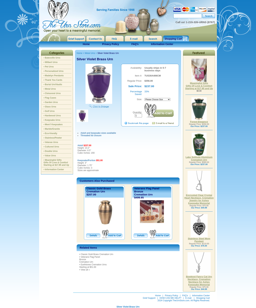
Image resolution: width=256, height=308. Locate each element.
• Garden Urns (51, 102)
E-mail (188, 298)
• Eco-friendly (50, 133)
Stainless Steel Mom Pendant (199, 239)
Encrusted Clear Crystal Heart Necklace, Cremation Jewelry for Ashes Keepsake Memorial (199, 198)
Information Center (162, 44)
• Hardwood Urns (52, 115)
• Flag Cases (50, 98)
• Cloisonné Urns (52, 93)
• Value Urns (50, 155)
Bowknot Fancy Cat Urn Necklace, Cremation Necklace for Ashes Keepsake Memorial (199, 279)
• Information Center (54, 169)
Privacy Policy (110, 44)
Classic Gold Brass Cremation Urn (99, 190)
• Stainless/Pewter (53, 138)
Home (86, 44)
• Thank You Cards (53, 80)
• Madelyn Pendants (54, 75)
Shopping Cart (203, 298)
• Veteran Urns (51, 142)
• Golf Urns (49, 111)
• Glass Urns (50, 106)
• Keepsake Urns (52, 120)
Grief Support (149, 298)
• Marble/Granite (52, 129)
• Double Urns (51, 151)
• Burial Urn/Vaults (53, 84)
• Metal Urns (50, 89)
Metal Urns (90, 53)
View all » (85, 270)
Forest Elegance (199, 120)
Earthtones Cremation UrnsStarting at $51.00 (93, 265)
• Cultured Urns (51, 146)
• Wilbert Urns (51, 62)
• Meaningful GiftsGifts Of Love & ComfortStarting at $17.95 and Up (56, 162)
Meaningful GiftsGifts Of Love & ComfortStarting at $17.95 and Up (199, 85)
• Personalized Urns (53, 71)
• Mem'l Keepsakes (53, 124)
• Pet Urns (49, 66)
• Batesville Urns (52, 58)
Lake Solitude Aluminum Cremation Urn (199, 157)
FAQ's (134, 44)
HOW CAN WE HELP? (170, 298)
